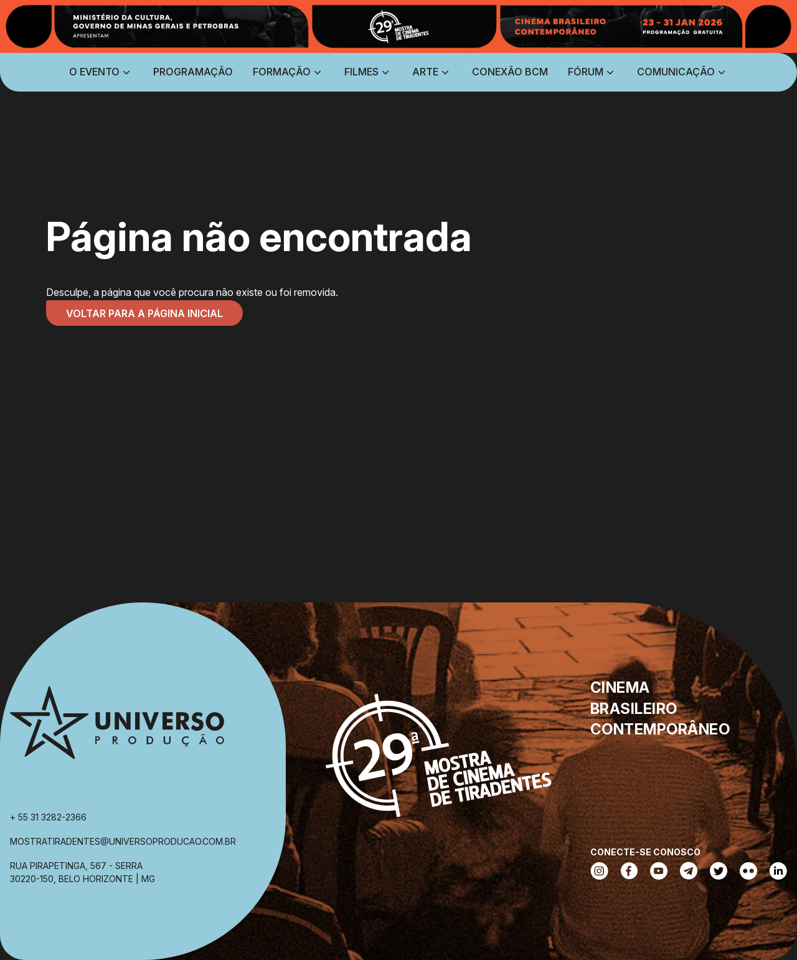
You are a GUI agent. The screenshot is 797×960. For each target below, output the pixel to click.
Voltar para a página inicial (144, 313)
